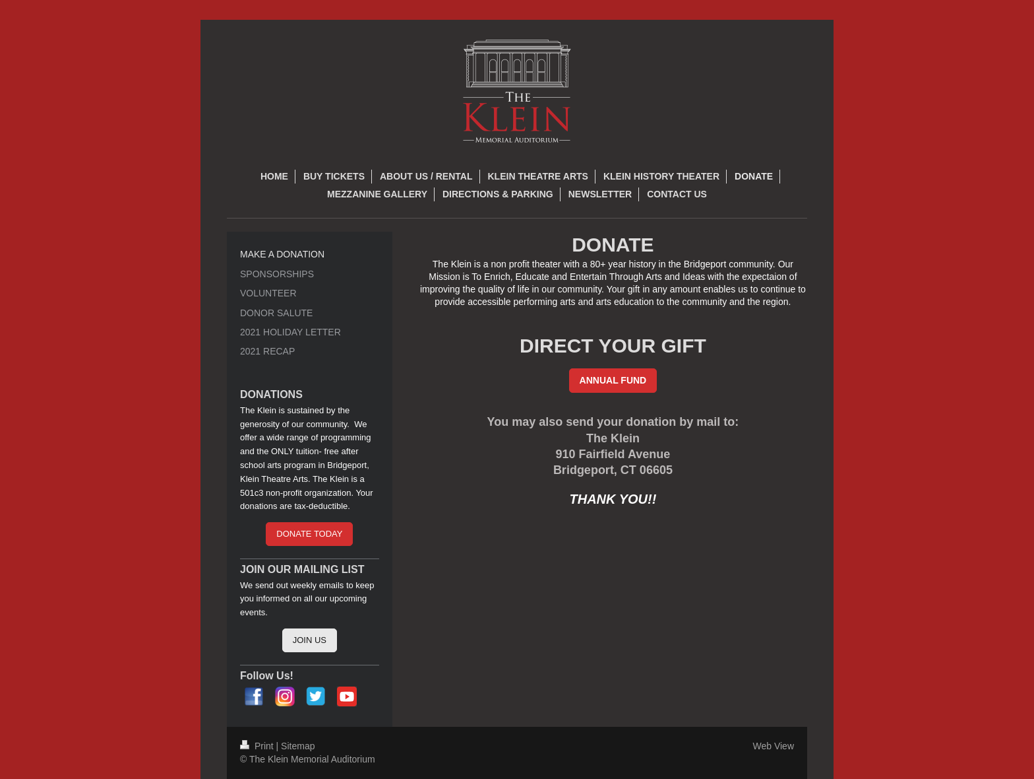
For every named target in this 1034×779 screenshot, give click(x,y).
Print (258, 746)
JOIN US (309, 640)
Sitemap (298, 746)
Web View (773, 746)
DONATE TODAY (309, 534)
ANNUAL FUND (613, 380)
